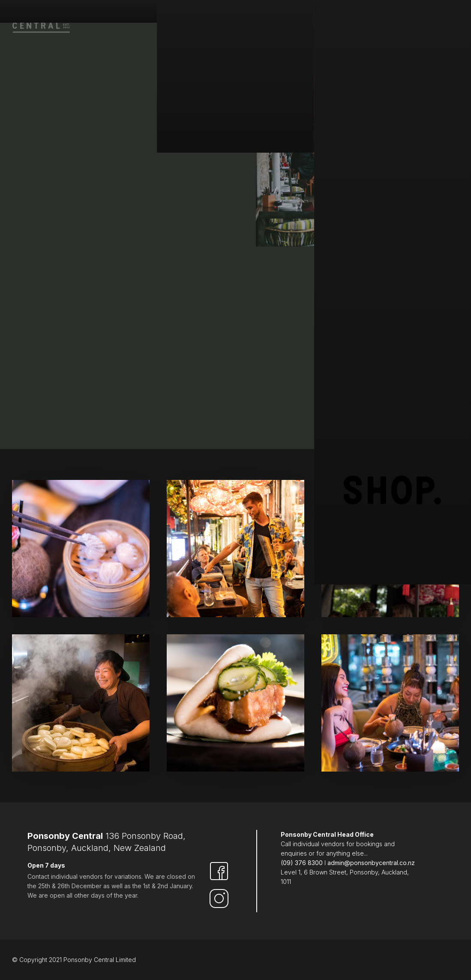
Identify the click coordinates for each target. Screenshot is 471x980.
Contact (440, 17)
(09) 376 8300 (302, 862)
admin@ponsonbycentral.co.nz (371, 862)
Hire (334, 17)
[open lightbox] (81, 548)
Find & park (221, 17)
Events (405, 17)
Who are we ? (170, 17)
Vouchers (368, 17)
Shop (307, 17)
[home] (42, 18)
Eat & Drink (270, 17)
